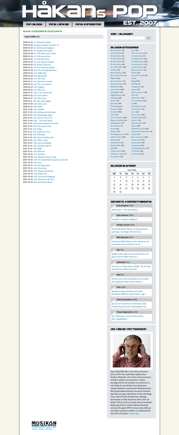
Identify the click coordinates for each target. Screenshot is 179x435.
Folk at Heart (136, 98)
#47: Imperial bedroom (43, 171)
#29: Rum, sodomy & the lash (45, 123)
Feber (133, 95)
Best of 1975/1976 (137, 75)
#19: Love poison (40, 95)
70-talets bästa (115, 59)
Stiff (112, 148)
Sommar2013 (115, 143)
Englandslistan (116, 95)
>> (149, 170)
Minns (133, 126)
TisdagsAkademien (138, 148)
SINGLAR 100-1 (116, 137)
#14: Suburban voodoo (42, 81)
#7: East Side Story (42, 59)
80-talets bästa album (43, 182)
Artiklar (113, 70)
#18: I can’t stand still (42, 92)
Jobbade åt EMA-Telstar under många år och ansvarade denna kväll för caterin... (130, 242)
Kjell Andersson (137, 106)
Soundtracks (136, 145)
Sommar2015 (136, 143)
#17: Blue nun (39, 90)
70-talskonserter (137, 59)
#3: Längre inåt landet (42, 50)
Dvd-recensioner (137, 92)
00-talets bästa (115, 50)
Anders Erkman (137, 67)
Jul (132, 103)
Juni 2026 (132, 170)
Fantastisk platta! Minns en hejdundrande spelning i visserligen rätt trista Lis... (130, 230)
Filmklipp (114, 98)
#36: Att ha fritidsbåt (42, 143)
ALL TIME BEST (116, 67)
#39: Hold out (39, 151)
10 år (133, 50)
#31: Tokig (37, 129)
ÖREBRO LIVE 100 (138, 129)
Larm (133, 112)
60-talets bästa (136, 56)
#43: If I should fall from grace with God (51, 159)
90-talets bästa (115, 64)
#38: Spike (37, 148)
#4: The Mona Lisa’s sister (45, 53)
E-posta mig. (134, 413)
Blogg (133, 81)
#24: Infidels (38, 109)
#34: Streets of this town (43, 137)
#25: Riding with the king (44, 112)
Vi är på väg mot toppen (44, 62)
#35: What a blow (40, 140)
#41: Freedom (39, 154)
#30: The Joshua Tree (42, 126)
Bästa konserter (137, 70)
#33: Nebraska (39, 134)
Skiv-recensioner (137, 137)
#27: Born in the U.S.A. (43, 118)
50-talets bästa (115, 56)
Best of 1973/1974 (116, 75)
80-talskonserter (137, 61)
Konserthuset (136, 109)
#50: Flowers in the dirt (44, 179)
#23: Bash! (37, 106)
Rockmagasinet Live (117, 134)
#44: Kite (37, 162)
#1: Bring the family (42, 42)
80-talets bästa (115, 61)
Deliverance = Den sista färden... (125, 209)
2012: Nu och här (137, 53)
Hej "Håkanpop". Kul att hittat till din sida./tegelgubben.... (127, 317)
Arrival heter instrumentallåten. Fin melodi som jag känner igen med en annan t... (130, 280)
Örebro (113, 129)
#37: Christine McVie (42, 145)
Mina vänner (115, 126)
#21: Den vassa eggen (42, 101)
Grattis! (113, 101)
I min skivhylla (137, 101)
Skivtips (113, 140)
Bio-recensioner (116, 81)
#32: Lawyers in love (41, 131)
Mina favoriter (136, 123)
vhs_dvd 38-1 (115, 157)
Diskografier (115, 92)
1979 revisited (115, 53)
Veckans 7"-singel (116, 154)
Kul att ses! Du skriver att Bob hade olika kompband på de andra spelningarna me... (129, 305)
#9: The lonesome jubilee (44, 67)
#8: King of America (42, 64)
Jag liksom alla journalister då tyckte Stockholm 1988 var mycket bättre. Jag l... (129, 292)
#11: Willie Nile (40, 73)
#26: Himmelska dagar (43, 115)
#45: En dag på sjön (41, 165)
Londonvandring (137, 117)
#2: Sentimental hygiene (44, 48)
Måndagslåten (115, 123)
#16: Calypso (39, 87)
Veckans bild (136, 154)
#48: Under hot (40, 173)
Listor (112, 115)
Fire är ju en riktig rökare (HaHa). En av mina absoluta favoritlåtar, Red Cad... (131, 267)
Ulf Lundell (135, 151)
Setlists (134, 134)
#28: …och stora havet (42, 120)
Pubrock (113, 131)
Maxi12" (134, 120)
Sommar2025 (115, 145)
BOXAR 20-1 (114, 87)
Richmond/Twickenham (140, 131)
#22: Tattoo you (40, 104)
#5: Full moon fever (42, 56)
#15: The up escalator (42, 84)
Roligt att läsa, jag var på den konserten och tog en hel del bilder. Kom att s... (130, 255)
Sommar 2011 (136, 140)
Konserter (114, 109)
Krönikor (113, 112)
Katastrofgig (115, 106)
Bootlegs (134, 84)
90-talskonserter (137, 64)
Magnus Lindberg (117, 120)
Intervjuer (114, 103)
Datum (133, 89)
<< (114, 170)
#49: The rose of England (44, 176)
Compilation (136, 87)
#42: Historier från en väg (45, 157)
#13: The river (39, 78)
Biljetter (113, 78)
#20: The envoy (39, 98)
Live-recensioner (116, 117)
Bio (132, 78)
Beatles (134, 73)
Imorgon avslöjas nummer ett (46, 45)
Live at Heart (136, 115)
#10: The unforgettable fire (45, 70)
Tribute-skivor (115, 151)
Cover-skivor (115, 89)
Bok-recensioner (116, 84)
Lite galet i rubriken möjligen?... (125, 219)
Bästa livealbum (116, 73)
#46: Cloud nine (40, 168)
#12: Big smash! (40, 76)
